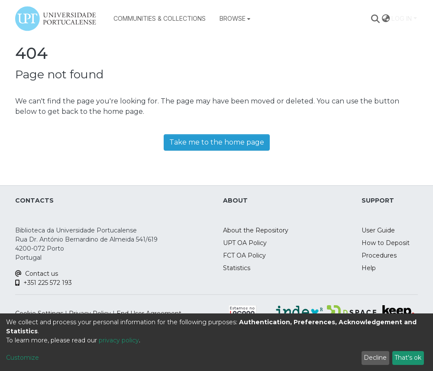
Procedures (379, 255)
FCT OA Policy (244, 255)
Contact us (36, 273)
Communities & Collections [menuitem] (159, 18)
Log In (401, 18)
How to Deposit (386, 243)
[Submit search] (375, 18)
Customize (22, 357)
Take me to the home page (216, 142)
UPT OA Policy (245, 243)
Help (369, 268)
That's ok (407, 357)
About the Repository (255, 230)
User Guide (378, 230)
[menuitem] (235, 19)
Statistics (236, 268)
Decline (375, 357)
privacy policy (119, 340)
